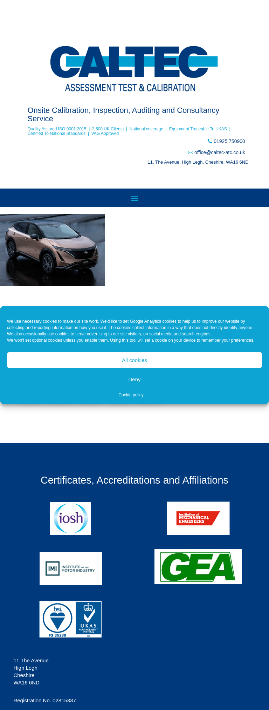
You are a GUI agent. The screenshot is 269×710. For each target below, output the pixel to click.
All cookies (134, 360)
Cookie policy (130, 394)
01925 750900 (229, 141)
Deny (134, 379)
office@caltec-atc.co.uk (219, 152)
